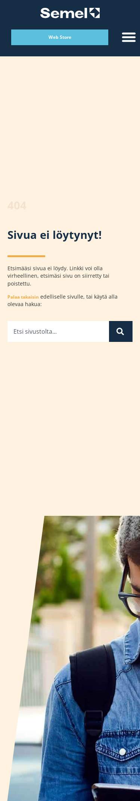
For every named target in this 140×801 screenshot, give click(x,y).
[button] (129, 37)
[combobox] (58, 332)
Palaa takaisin (23, 297)
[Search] (121, 332)
